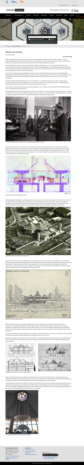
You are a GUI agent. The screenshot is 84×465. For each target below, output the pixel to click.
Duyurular (59, 15)
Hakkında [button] (8, 15)
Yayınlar (28, 15)
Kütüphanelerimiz (64, 5)
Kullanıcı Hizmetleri (29, 449)
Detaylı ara (52, 39)
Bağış (66, 15)
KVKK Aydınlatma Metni (30, 454)
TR (73, 1)
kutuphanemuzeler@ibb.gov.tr (12, 456)
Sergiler (51, 15)
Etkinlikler (44, 15)
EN (76, 1)
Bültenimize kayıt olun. (47, 452)
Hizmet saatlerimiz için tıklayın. (11, 458)
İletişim (72, 15)
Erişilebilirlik (28, 453)
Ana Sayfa (7, 46)
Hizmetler (36, 15)
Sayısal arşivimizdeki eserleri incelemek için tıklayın (42, 42)
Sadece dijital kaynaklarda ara (36, 39)
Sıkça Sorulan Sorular (30, 451)
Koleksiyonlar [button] (19, 15)
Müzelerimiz (75, 5)
